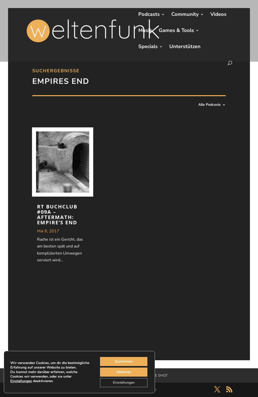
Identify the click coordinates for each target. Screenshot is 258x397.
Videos (218, 15)
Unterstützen (185, 47)
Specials (148, 47)
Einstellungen (21, 381)
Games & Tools (176, 31)
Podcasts (149, 15)
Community (185, 15)
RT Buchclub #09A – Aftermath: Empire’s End (57, 214)
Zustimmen (124, 361)
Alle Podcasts (209, 105)
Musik (145, 31)
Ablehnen (123, 372)
